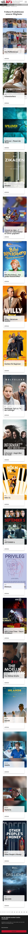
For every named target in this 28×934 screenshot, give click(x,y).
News (3, 4)
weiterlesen (6, 58)
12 (16, 912)
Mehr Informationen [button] (4, 927)
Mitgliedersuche (11, 4)
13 (19, 912)
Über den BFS (24, 4)
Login (18, 4)
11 (14, 912)
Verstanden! (14, 931)
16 (26, 912)
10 (12, 912)
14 (21, 912)
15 (24, 912)
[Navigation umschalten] (25, 2)
